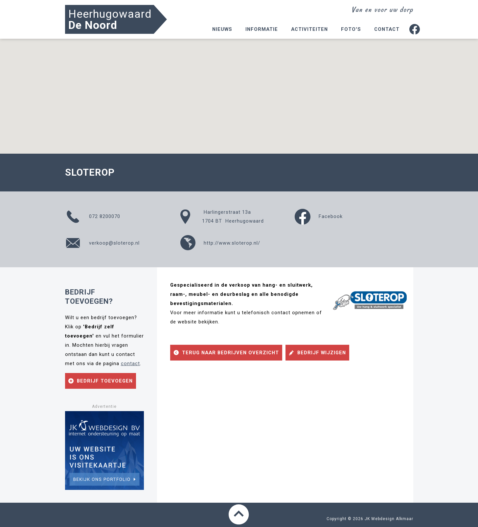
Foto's (351, 29)
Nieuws (222, 29)
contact (130, 363)
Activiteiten (309, 29)
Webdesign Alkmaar (392, 518)
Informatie (261, 29)
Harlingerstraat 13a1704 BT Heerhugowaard (222, 217)
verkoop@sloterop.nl (102, 243)
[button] (239, 90)
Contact (386, 29)
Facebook (319, 217)
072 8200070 (92, 217)
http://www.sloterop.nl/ (220, 243)
